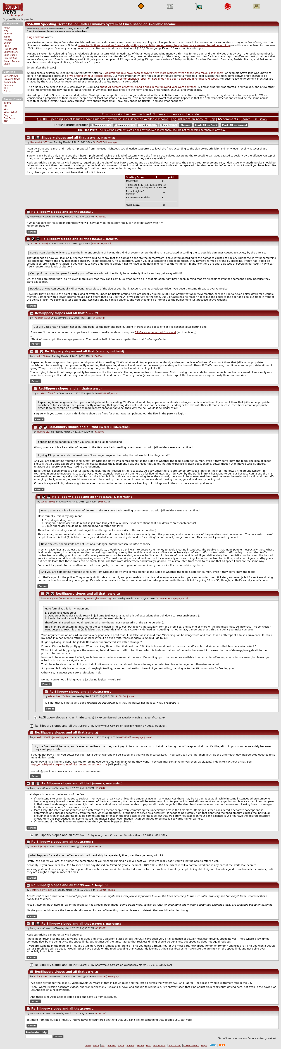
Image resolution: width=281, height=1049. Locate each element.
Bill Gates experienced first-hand (155, 332)
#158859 (104, 393)
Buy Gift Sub (10, 58)
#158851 (95, 846)
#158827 (99, 142)
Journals (8, 33)
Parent (32, 231)
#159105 (125, 737)
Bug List (8, 115)
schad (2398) (41, 356)
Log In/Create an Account (189, 119)
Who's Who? (10, 112)
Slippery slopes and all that (63, 137)
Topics (7, 36)
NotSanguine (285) (54, 598)
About (7, 28)
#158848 (99, 318)
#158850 (97, 356)
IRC (5, 106)
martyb (41, 29)
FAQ (6, 30)
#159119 (100, 1013)
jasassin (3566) (42, 737)
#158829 (100, 216)
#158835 (97, 243)
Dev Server (10, 118)
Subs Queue (10, 55)
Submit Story (11, 52)
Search (7, 43)
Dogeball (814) (38, 846)
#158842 (100, 788)
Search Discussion (254, 119)
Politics (7, 91)
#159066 (162, 598)
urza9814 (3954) (39, 243)
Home (88, 1045)
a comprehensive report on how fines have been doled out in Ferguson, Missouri (167, 78)
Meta (6, 88)
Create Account (12, 61)
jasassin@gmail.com (63, 737)
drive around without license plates (89, 75)
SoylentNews (12, 10)
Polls (6, 46)
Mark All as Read (206, 125)
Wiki (6, 109)
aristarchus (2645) (58, 696)
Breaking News (12, 79)
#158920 (104, 501)
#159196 (101, 976)
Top (212, 119)
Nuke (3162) (43, 432)
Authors (8, 40)
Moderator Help (36, 1032)
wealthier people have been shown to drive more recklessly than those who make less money (163, 73)
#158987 (100, 928)
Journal (107, 243)
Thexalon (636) (42, 318)
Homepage (111, 142)
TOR (6, 121)
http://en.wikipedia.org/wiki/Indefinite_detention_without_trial (69, 764)
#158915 (102, 890)
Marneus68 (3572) (40, 142)
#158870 (99, 432)
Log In (7, 64)
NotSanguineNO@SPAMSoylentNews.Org (89, 598)
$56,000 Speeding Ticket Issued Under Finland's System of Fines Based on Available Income (101, 24)
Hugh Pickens (35, 37)
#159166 (121, 696)
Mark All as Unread (234, 125)
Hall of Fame (10, 49)
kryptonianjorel (108, 717)
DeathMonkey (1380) (41, 890)
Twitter (7, 103)
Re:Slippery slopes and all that (56, 211)
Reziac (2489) (41, 976)
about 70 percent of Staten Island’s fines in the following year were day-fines (148, 87)
